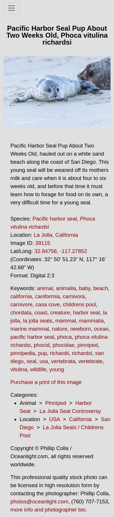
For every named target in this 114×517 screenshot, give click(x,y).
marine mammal (29, 329)
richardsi (82, 353)
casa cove (47, 304)
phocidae (63, 345)
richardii (59, 353)
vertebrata (63, 361)
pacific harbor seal (32, 337)
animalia (66, 288)
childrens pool (79, 304)
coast (40, 313)
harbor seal (86, 313)
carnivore (21, 304)
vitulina (18, 369)
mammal (65, 321)
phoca (64, 337)
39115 (42, 243)
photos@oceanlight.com (39, 501)
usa (44, 361)
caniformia (47, 296)
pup (42, 353)
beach (100, 288)
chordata (20, 313)
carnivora (74, 296)
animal (45, 288)
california (21, 296)
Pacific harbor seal (55, 219)
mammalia (91, 321)
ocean (101, 329)
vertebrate (90, 361)
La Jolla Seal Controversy (70, 411)
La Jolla (43, 235)
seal (31, 361)
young (56, 369)
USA (54, 419)
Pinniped (55, 403)
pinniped (87, 345)
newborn (80, 329)
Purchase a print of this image (46, 382)
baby (84, 288)
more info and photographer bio (47, 510)
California (66, 235)
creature (60, 313)
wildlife (38, 369)
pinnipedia (22, 353)
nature (59, 329)
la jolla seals (38, 321)
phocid (42, 345)
